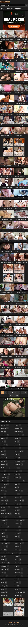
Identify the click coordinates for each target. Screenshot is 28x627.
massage (18, 428)
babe (3, 441)
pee (17, 487)
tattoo (18, 530)
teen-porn (19, 540)
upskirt (18, 550)
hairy (3, 540)
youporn (18, 595)
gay (3, 533)
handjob (4, 546)
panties (18, 477)
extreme (4, 504)
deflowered (5, 484)
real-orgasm (19, 500)
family (4, 517)
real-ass (18, 497)
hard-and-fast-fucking (7, 553)
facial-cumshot (6, 513)
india (3, 556)
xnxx (17, 579)
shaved (18, 517)
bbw (3, 451)
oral (17, 468)
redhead (18, 507)
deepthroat (5, 477)
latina (4, 589)
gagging (4, 523)
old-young (19, 464)
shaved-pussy (20, 520)
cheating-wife (5, 468)
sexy (17, 513)
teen (17, 536)
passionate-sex (20, 481)
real (17, 494)
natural (18, 448)
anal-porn (5, 435)
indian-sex (5, 566)
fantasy (4, 520)
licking (18, 425)
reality (18, 504)
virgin (17, 556)
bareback (4, 445)
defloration (5, 481)
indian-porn (5, 563)
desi (3, 487)
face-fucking (5, 507)
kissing (4, 582)
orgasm (18, 471)
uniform (18, 546)
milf (17, 441)
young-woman (20, 592)
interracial (5, 569)
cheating (4, 464)
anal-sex (4, 438)
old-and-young (20, 461)
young (18, 589)
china (3, 471)
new (17, 454)
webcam (18, 563)
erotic (3, 494)
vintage (18, 553)
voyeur (18, 559)
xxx (17, 586)
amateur (5, 425)
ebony (4, 491)
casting (4, 461)
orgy (17, 474)
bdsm (3, 454)
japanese (4, 576)
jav (3, 579)
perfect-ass (19, 491)
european (4, 500)
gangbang (5, 527)
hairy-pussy (5, 543)
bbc (3, 448)
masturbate (19, 431)
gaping (4, 530)
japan (3, 573)
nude (17, 458)
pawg (17, 484)
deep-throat (5, 474)
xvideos (18, 582)
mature (18, 438)
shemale (18, 523)
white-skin (19, 576)
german (4, 536)
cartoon (4, 458)
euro (3, 497)
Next (17, 395)
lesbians (4, 595)
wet (17, 566)
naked (17, 445)
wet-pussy (19, 569)
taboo (18, 527)
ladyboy (4, 586)
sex (17, 510)
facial (3, 510)
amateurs (5, 428)
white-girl (19, 573)
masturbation (20, 435)
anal (3, 431)
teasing (18, 533)
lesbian (4, 592)
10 (13, 395)
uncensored (19, 543)
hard (4, 550)
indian (4, 559)
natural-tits (19, 451)
